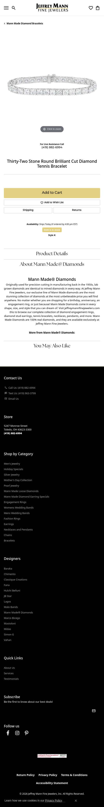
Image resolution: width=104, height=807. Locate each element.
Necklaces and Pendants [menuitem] (18, 529)
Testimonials (11, 679)
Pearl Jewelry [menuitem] (11, 485)
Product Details (52, 254)
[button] (13, 8)
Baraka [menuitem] (8, 568)
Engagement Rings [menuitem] (15, 502)
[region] (52, 85)
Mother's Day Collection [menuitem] (18, 480)
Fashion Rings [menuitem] (12, 518)
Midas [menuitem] (7, 629)
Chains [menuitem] (8, 535)
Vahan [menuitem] (7, 640)
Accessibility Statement (52, 783)
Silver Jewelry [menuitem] (12, 474)
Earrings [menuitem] (9, 524)
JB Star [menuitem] (8, 596)
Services (8, 673)
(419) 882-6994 (52, 147)
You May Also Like (52, 346)
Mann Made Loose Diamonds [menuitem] (21, 491)
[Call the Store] (13, 433)
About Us (9, 668)
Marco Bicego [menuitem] (12, 618)
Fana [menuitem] (7, 585)
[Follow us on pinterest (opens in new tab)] (26, 733)
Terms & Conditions (74, 775)
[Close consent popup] (76, 801)
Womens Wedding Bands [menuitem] (19, 507)
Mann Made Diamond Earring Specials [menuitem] (26, 496)
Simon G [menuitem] (9, 634)
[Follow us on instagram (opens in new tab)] (17, 733)
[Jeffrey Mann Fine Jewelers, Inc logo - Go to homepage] (52, 7)
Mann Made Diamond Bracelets (25, 23)
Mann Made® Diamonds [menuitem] (18, 612)
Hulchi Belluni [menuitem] (12, 590)
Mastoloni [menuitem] (10, 623)
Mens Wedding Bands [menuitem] (17, 513)
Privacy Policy (48, 775)
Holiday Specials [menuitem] (13, 469)
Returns (76, 210)
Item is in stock (52, 229)
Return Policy (26, 775)
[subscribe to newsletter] (94, 710)
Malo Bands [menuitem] (11, 607)
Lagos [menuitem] (7, 601)
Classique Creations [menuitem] (15, 579)
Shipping (28, 210)
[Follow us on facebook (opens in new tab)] (8, 733)
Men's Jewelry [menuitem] (12, 463)
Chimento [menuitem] (9, 574)
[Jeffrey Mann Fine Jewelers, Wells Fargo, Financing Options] (52, 756)
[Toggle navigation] (6, 7)
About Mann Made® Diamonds (52, 264)
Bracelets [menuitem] (9, 540)
